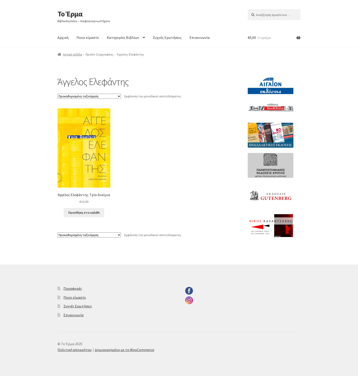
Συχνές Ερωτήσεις (167, 37)
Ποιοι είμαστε (87, 37)
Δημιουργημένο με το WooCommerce (124, 349)
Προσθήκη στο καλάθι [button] (84, 213)
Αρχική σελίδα (72, 54)
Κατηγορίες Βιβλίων (123, 37)
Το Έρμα (70, 14)
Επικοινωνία (200, 37)
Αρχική (63, 37)
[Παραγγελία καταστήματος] (89, 96)
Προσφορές (72, 288)
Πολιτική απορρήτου (75, 349)
